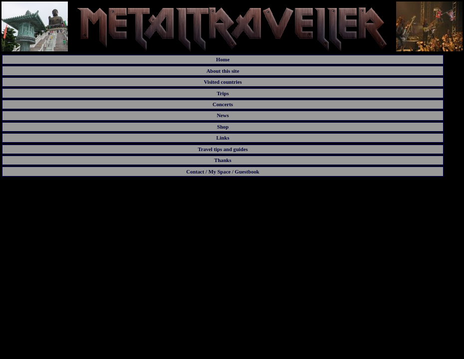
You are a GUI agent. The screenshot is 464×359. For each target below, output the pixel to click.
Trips (223, 93)
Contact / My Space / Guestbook (222, 172)
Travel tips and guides (222, 149)
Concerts (223, 104)
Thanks (222, 160)
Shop (223, 127)
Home (223, 59)
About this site (223, 71)
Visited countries (222, 82)
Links (222, 138)
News (223, 115)
